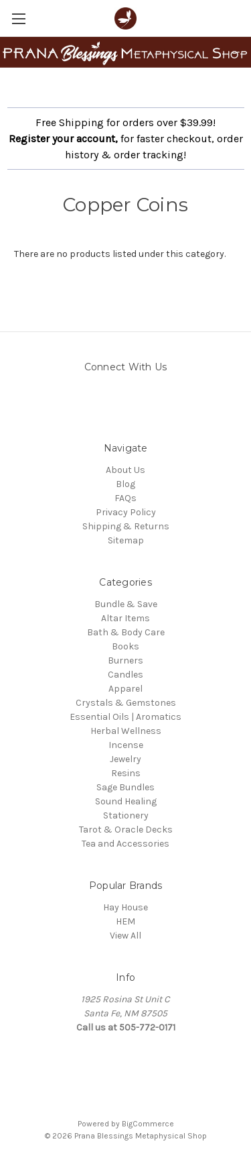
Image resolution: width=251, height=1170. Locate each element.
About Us (125, 470)
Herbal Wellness (125, 731)
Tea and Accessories (125, 843)
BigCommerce (148, 1123)
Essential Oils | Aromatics (125, 717)
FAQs (125, 498)
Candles (125, 674)
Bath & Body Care (126, 632)
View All (125, 935)
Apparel (125, 688)
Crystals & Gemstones (126, 702)
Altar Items (125, 618)
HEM (125, 921)
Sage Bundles (125, 787)
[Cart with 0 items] (243, 17)
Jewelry (125, 759)
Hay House (125, 907)
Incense (125, 745)
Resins (126, 773)
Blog (125, 484)
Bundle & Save (125, 604)
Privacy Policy (126, 512)
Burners (125, 660)
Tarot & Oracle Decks (126, 829)
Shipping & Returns (125, 526)
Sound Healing (126, 801)
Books (125, 646)
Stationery (126, 815)
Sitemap (126, 540)
